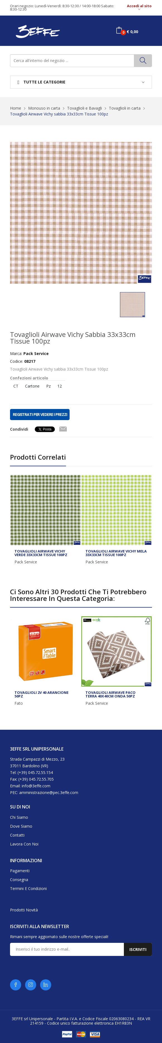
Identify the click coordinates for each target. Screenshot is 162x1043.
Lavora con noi (24, 844)
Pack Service (25, 561)
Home (15, 108)
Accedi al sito (139, 7)
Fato (18, 703)
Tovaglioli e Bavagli (84, 108)
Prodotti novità (24, 910)
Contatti (17, 835)
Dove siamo (21, 826)
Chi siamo (19, 817)
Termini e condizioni (28, 888)
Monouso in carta (44, 108)
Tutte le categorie (41, 82)
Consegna (19, 879)
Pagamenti (20, 870)
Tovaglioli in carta (125, 108)
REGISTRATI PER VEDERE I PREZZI (40, 414)
